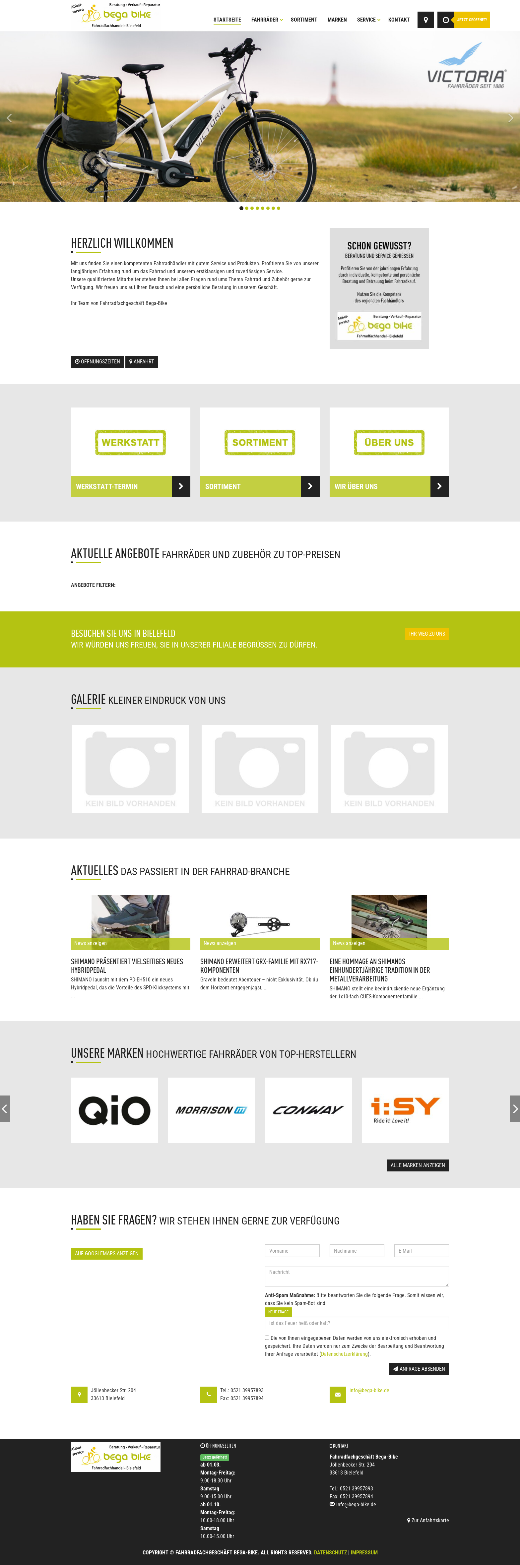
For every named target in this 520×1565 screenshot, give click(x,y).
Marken (337, 20)
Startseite (227, 20)
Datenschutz (330, 1552)
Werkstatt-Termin (133, 486)
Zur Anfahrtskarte (428, 1520)
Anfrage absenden (419, 1369)
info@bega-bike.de (369, 1390)
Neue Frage (278, 1312)
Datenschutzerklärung (344, 1354)
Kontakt (399, 20)
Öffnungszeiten (97, 361)
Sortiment (304, 20)
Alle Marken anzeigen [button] (418, 1165)
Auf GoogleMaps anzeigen (107, 1253)
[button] (39, 116)
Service (369, 20)
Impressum (364, 1552)
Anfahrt (141, 361)
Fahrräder (267, 20)
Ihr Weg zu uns (427, 634)
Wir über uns (392, 486)
